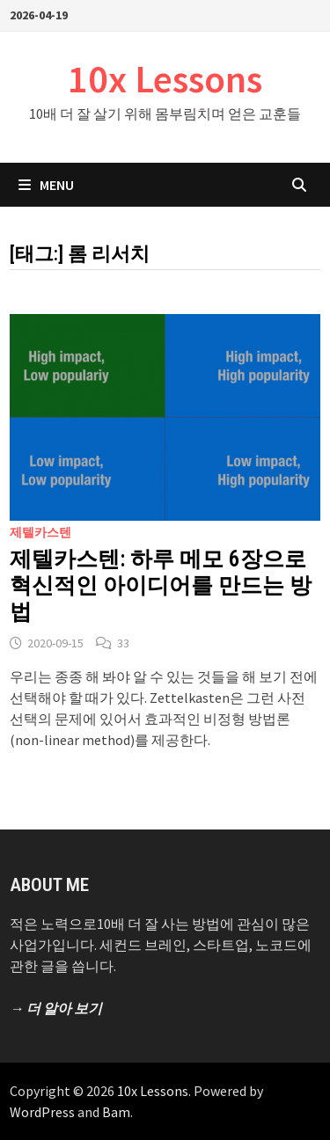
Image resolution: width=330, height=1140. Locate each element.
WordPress (42, 1112)
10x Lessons (165, 79)
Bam (116, 1112)
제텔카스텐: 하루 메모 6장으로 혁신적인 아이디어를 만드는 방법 (161, 585)
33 (123, 643)
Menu (46, 185)
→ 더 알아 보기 (56, 1008)
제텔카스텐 (40, 532)
